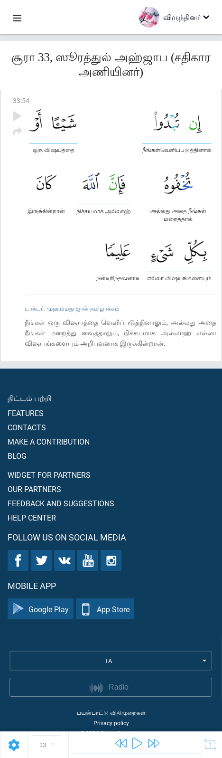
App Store (105, 609)
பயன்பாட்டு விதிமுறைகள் (111, 712)
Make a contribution (49, 441)
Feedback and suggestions (61, 503)
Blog (17, 456)
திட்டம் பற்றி (30, 398)
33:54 (21, 100)
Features (26, 413)
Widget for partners (49, 475)
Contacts (27, 427)
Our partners (34, 489)
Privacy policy (111, 723)
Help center (32, 517)
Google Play (40, 609)
